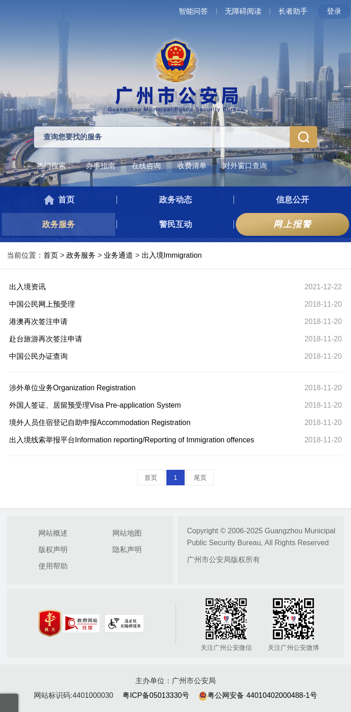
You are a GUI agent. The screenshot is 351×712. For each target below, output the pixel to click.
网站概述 (53, 533)
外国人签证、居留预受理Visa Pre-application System (95, 405)
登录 (334, 11)
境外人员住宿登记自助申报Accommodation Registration (100, 422)
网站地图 (127, 533)
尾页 (200, 477)
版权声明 (53, 549)
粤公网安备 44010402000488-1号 (257, 695)
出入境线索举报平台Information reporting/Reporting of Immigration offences (131, 440)
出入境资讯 (27, 287)
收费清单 (192, 166)
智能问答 (193, 11)
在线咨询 (146, 166)
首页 (50, 255)
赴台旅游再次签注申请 (45, 339)
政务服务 (81, 255)
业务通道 (118, 255)
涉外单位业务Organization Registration (72, 388)
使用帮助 (53, 566)
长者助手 (293, 11)
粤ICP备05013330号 (155, 695)
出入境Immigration (172, 255)
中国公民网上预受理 (42, 304)
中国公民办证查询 (38, 356)
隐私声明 (127, 549)
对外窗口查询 (245, 166)
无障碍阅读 (243, 11)
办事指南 (100, 166)
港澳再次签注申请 (38, 321)
